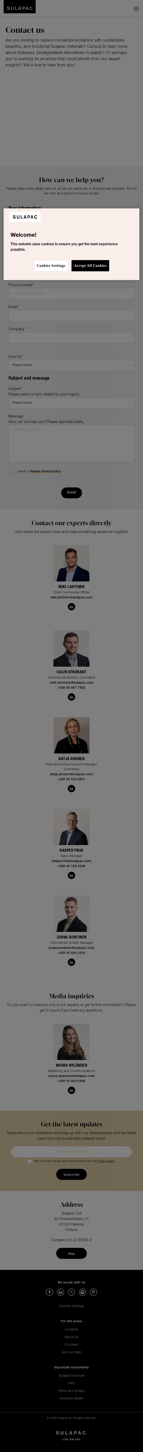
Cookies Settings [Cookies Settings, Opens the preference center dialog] (51, 266)
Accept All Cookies (90, 266)
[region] (72, 244)
